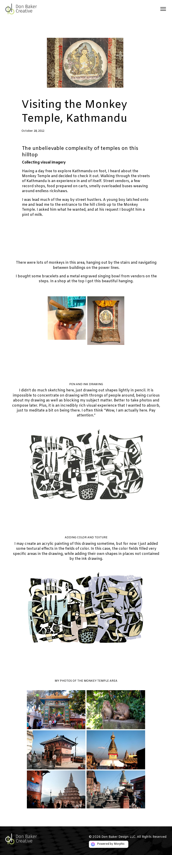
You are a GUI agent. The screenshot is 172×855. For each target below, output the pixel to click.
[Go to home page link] (25, 839)
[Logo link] (28, 9)
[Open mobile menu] (163, 9)
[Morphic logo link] (108, 844)
